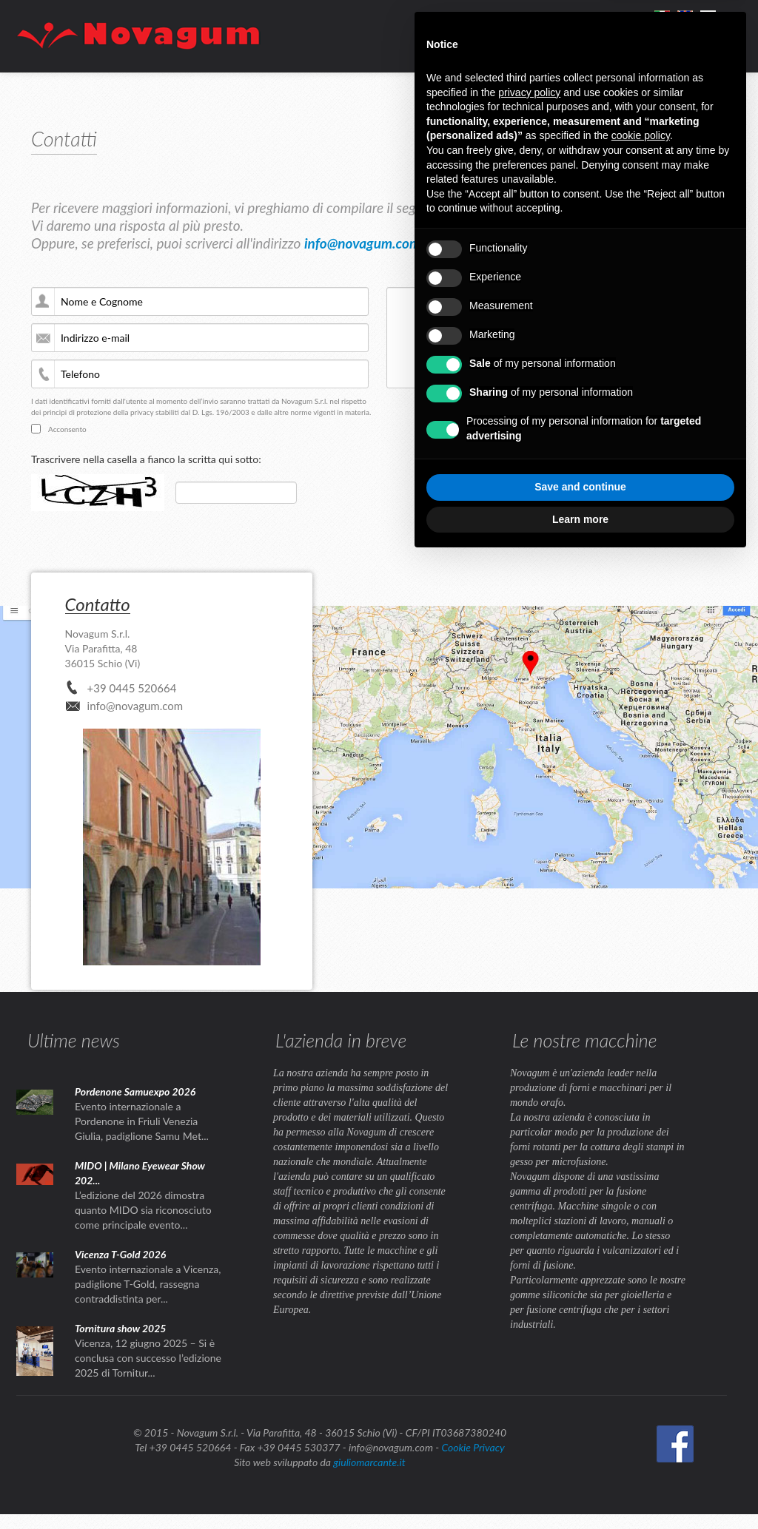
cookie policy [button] (640, 135)
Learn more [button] (580, 519)
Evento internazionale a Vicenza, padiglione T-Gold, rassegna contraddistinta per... (148, 1284)
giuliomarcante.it (369, 1462)
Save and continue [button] (580, 487)
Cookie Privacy (472, 1447)
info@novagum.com (362, 243)
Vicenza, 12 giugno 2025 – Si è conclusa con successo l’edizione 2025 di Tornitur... (148, 1358)
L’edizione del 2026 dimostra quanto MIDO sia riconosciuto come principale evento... (143, 1210)
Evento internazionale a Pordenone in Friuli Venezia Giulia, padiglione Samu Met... (142, 1121)
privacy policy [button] (529, 92)
